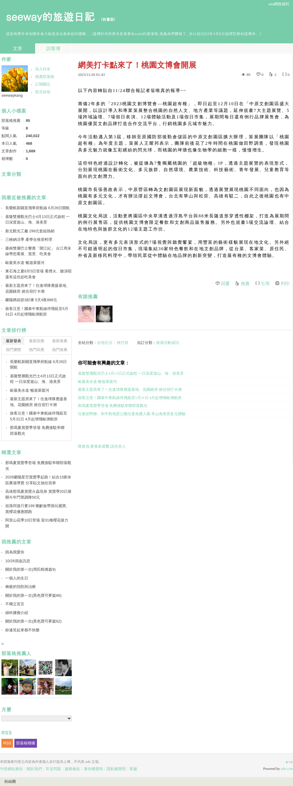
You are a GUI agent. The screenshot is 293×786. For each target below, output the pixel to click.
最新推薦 (59, 341)
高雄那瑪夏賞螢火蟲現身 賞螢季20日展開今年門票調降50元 (38, 494)
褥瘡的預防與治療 (20, 586)
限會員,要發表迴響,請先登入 (102, 446)
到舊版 (108, 19)
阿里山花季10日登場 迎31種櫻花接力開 (36, 523)
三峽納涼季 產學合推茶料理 (28, 239)
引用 (265, 283)
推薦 (245, 283)
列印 (285, 283)
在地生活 (104, 342)
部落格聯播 (25, 743)
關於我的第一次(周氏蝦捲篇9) (30, 569)
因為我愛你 (14, 552)
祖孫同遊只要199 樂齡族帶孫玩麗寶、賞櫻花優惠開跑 (37, 509)
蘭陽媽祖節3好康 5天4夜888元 (31, 300)
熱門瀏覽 (13, 349)
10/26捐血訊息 (17, 561)
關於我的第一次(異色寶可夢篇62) (33, 621)
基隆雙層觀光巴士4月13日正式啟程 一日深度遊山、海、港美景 (131, 373)
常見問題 (53, 769)
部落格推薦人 (16, 653)
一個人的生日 (16, 578)
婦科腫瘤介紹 (16, 613)
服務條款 (72, 769)
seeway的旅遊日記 (50, 16)
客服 (133, 769)
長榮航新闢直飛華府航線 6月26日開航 (37, 208)
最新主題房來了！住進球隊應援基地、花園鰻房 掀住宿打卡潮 (130, 389)
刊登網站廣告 (11, 769)
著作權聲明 (93, 769)
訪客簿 (53, 48)
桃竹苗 (122, 342)
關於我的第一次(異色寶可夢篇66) (33, 595)
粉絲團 (10, 781)
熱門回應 (36, 349)
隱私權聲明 (116, 769)
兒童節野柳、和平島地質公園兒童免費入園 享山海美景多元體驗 (131, 414)
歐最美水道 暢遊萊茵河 (97, 381)
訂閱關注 (42, 84)
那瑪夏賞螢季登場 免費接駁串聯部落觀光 (112, 405)
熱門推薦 (59, 349)
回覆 (225, 283)
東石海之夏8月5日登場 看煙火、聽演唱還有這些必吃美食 (38, 274)
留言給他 (42, 92)
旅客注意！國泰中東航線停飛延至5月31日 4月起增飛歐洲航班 (130, 397)
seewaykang (12, 95)
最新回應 (36, 341)
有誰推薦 (88, 296)
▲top (289, 762)
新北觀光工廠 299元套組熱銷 (29, 231)
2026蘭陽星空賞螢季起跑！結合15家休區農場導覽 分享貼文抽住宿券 (38, 480)
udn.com (287, 769)
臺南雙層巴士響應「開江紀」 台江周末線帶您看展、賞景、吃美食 (38, 251)
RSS (7, 743)
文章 (17, 48)
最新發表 (13, 341)
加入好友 (42, 69)
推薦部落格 (44, 76)
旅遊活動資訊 (167, 342)
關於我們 (34, 769)
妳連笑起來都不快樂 (22, 630)
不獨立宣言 (14, 604)
